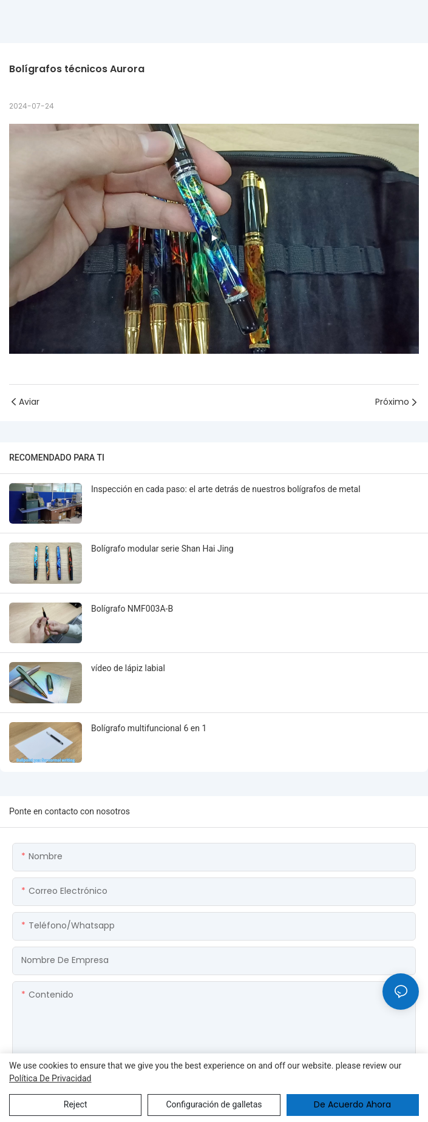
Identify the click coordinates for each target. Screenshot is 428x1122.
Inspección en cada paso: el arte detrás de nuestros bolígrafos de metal (226, 489)
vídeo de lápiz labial (128, 668)
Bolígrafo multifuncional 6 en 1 (148, 728)
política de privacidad (50, 1078)
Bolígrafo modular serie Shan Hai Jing (162, 548)
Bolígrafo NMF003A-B (132, 608)
